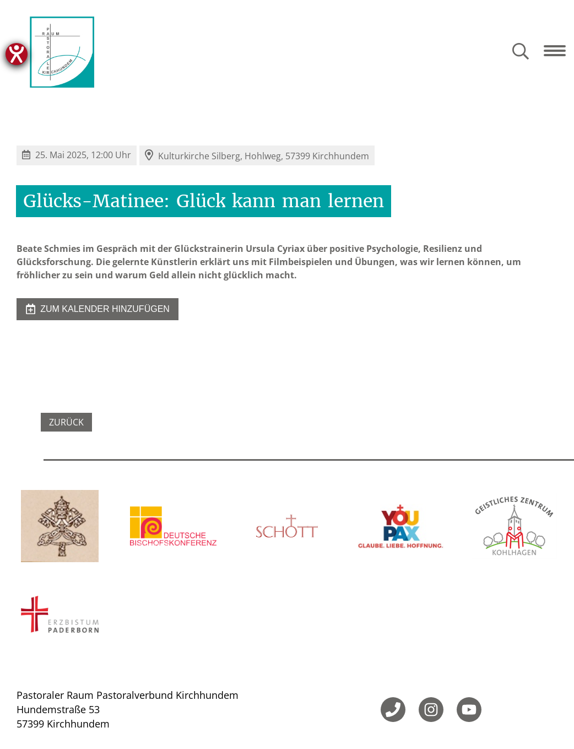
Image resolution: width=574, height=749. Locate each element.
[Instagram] (431, 709)
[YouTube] (469, 709)
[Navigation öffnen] (559, 50)
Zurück (66, 422)
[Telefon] (393, 709)
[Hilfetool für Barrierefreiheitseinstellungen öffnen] (17, 54)
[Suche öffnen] (520, 52)
